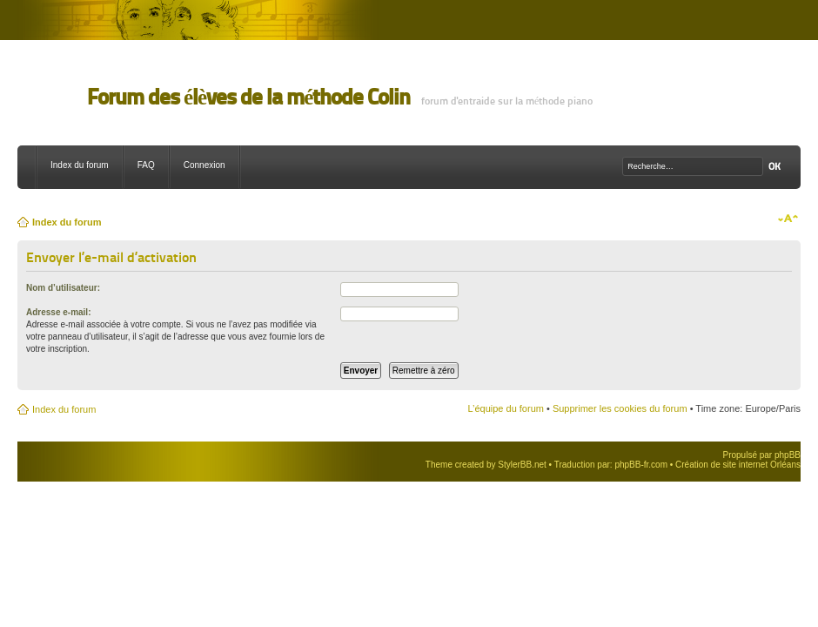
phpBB (787, 455)
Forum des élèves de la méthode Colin (248, 97)
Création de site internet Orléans (738, 464)
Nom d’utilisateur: (63, 288)
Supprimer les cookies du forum (620, 408)
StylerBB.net (522, 464)
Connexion (204, 165)
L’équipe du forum (505, 408)
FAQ (146, 165)
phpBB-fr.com (640, 464)
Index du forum (79, 165)
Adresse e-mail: (58, 312)
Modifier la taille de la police (788, 218)
